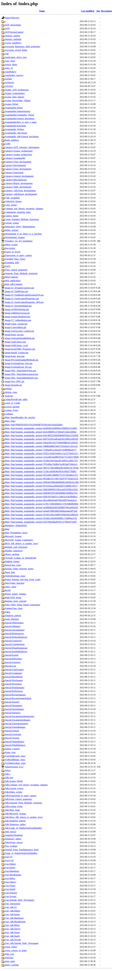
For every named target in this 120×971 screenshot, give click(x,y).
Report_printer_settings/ (15, 594)
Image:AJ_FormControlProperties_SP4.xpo (24, 302)
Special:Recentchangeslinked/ (18, 698)
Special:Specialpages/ (14, 709)
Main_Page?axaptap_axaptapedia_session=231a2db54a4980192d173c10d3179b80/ (42, 457)
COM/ (8, 144)
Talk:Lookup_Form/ (14, 806)
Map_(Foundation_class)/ (16, 532)
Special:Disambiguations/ (16, 648)
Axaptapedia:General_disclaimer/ (20, 118)
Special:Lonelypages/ (14, 669)
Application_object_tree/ (16, 57)
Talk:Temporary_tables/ (15, 824)
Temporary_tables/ (13, 839)
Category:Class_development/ (18, 162)
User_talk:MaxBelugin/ (15, 921)
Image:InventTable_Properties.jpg (20, 349)
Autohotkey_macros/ (14, 75)
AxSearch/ (9, 82)
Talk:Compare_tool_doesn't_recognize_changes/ (26, 785)
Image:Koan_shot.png (14, 356)
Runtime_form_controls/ (16, 601)
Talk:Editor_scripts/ (13, 792)
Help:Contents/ (11, 277)
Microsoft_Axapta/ (13, 536)
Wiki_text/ (9, 954)
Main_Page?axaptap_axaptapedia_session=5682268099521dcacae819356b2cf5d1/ (41, 489)
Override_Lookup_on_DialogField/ (20, 558)
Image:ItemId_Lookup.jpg (16, 352)
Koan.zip (9, 396)
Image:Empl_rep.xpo (14, 334)
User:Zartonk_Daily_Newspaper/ (19, 900)
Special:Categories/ (13, 641)
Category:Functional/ (14, 172)
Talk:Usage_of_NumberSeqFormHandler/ (23, 828)
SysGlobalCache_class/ (15, 756)
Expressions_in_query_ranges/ (18, 255)
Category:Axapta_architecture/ (18, 154)
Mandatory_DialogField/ (16, 525)
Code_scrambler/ (12, 198)
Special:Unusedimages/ (15, 727)
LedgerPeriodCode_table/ (16, 399)
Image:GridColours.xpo (15, 342)
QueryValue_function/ (14, 583)
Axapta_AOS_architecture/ (17, 90)
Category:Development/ (15, 165)
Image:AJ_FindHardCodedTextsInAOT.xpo (24, 295)
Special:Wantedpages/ (14, 741)
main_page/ (10, 961)
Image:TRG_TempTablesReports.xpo (21, 378)
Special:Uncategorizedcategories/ (19, 716)
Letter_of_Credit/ (12, 403)
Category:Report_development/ (19, 183)
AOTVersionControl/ (14, 32)
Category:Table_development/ (18, 187)
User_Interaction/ (12, 903)
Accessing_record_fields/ (16, 50)
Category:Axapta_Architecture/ (19, 151)
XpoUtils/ (9, 957)
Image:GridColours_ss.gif (16, 345)
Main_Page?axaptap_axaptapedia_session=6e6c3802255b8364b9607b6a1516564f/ (41, 435)
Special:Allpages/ (12, 626)
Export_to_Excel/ (12, 252)
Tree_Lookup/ (11, 846)
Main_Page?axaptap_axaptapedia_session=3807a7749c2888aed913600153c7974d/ (42, 468)
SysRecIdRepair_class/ (15, 759)
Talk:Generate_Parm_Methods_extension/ (23, 803)
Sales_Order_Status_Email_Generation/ (22, 605)
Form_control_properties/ (16, 270)
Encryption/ (10, 248)
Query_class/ (10, 587)
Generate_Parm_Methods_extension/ (21, 273)
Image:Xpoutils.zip (13, 385)
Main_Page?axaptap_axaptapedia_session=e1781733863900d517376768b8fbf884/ (41, 504)
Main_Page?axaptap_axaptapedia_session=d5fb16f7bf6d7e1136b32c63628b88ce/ (41, 496)
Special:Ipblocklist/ (13, 659)
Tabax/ (8, 770)
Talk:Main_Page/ (12, 810)
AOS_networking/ (13, 25)
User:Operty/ (10, 882)
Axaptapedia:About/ (14, 108)
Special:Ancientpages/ (15, 630)
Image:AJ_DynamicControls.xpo (19, 288)
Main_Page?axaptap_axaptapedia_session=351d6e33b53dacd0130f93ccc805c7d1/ (41, 460)
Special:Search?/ (12, 702)
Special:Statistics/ (13, 713)
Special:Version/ (12, 738)
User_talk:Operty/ (13, 929)
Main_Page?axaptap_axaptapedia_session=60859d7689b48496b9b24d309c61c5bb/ (42, 482)
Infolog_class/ (11, 392)
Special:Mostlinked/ (14, 677)
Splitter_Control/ (12, 749)
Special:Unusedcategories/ (16, 723)
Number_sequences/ (14, 550)
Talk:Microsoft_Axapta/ (15, 813)
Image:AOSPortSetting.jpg (17, 309)
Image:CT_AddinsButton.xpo (18, 320)
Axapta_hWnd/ (11, 104)
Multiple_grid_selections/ (16, 547)
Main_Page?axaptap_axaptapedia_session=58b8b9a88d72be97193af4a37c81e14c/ (41, 446)
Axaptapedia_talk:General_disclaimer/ (22, 136)
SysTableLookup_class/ (15, 763)
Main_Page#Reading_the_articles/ (20, 417)
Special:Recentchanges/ (15, 695)
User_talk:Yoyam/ (13, 939)
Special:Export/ (12, 655)
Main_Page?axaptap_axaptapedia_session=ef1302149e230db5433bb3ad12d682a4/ (41, 514)
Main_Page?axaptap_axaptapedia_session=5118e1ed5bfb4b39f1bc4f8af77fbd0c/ (41, 471)
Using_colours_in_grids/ (16, 950)
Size (98, 11)
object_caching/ (12, 965)
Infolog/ (8, 388)
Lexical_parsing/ (12, 406)
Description (106, 11)
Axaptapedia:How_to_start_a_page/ (21, 122)
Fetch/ (7, 266)
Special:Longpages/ (13, 673)
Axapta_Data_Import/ (14, 97)
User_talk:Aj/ (11, 907)
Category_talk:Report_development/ (21, 194)
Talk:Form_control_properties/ (18, 799)
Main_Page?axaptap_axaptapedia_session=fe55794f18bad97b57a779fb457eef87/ (41, 522)
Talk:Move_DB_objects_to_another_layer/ (24, 817)
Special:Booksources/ (14, 633)
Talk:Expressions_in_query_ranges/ (21, 795)
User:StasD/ (10, 889)
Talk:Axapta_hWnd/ (14, 781)
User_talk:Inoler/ (12, 914)
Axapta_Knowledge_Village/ (18, 100)
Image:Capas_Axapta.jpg (16, 324)
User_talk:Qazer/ (12, 932)
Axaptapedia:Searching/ (15, 126)
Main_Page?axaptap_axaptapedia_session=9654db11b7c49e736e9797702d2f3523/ (41, 478)
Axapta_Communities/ (15, 93)
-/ (5, 21)
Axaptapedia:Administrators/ (18, 111)
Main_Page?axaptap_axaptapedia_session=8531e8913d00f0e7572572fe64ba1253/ (41, 475)
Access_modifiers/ (13, 43)
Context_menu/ (12, 216)
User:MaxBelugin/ (13, 875)
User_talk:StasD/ (12, 936)
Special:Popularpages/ (14, 687)
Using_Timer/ (11, 947)
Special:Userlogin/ (13, 734)
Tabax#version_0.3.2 (14, 767)
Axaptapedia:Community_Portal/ (19, 115)
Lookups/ (9, 414)
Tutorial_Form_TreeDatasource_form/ (22, 849)
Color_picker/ (11, 205)
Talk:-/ (8, 774)
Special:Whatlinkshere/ (15, 745)
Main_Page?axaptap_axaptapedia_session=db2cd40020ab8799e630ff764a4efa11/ (41, 500)
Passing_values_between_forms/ (19, 569)
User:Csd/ (9, 860)
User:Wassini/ (11, 893)
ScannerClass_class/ (14, 608)
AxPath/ (8, 79)
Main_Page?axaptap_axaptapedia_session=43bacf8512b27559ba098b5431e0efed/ (41, 442)
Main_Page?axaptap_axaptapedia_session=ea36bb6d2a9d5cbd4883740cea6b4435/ (41, 507)
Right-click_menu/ (13, 597)
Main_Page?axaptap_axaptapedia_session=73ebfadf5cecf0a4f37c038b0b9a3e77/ (41, 450)
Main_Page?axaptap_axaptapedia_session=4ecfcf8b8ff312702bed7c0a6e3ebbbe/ (41, 432)
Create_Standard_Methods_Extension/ (22, 219)
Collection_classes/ (13, 201)
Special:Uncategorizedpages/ (18, 720)
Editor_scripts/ (11, 244)
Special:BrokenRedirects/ (16, 637)
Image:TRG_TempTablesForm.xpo (20, 370)
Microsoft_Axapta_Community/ (19, 540)
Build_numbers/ (12, 140)
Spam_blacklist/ (12, 619)
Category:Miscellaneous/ (16, 180)
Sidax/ (8, 612)
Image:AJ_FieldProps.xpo (16, 291)
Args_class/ (10, 61)
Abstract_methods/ (13, 39)
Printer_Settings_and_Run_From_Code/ (23, 579)
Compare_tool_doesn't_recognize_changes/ (24, 208)
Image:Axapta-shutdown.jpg (17, 316)
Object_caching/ (12, 554)
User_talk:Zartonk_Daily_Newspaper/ (22, 943)
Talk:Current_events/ (14, 788)
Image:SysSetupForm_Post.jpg (18, 363)
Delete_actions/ (12, 230)
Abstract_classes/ (12, 35)
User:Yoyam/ (11, 896)
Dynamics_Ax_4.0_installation (19, 241)
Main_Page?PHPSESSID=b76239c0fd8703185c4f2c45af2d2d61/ (34, 424)
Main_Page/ (10, 421)
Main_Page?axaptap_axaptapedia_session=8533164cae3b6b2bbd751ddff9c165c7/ (41, 486)
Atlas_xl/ (9, 68)
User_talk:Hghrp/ (12, 911)
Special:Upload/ (12, 731)
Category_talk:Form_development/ (20, 190)
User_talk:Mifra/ (12, 925)
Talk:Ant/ (9, 777)
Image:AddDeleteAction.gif (17, 313)
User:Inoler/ (10, 867)
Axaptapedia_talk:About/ (16, 133)
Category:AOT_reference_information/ (22, 147)
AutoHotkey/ (10, 72)
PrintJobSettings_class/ (15, 576)
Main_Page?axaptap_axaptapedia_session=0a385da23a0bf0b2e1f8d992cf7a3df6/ (41, 428)
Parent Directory (12, 17)
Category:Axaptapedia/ (15, 158)
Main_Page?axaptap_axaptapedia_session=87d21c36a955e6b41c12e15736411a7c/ (41, 453)
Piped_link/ (10, 572)
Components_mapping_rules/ (18, 212)
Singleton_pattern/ (13, 615)
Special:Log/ (10, 666)
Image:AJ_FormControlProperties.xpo (22, 298)
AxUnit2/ (9, 86)
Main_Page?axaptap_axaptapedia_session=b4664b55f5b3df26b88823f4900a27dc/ (41, 493)
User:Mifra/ (10, 878)
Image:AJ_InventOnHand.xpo (18, 306)
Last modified (87, 11)
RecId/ (8, 590)
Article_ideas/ (11, 64)
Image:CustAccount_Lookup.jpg (19, 331)
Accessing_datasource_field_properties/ (22, 46)
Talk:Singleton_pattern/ (15, 821)
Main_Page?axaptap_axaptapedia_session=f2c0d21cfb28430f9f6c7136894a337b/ (41, 518)
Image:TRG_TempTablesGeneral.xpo (21, 374)
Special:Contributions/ (15, 644)
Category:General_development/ (19, 176)
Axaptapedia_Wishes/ (14, 129)
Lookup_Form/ (11, 410)
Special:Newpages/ (13, 684)
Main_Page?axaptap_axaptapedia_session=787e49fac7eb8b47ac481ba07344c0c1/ (41, 464)
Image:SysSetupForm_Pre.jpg (18, 367)
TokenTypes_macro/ (14, 842)
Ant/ (7, 53)
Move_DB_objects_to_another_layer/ (21, 543)
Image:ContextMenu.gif (15, 327)
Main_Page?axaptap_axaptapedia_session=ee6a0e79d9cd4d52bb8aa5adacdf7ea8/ (41, 511)
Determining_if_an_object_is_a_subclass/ (23, 234)
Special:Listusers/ (13, 662)
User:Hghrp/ (10, 864)
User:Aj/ (8, 857)
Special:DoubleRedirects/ (16, 651)
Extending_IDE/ (12, 262)
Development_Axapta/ (15, 237)
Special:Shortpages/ (13, 705)
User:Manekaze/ (12, 871)
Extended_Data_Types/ (15, 259)
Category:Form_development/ (18, 169)
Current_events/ (12, 223)
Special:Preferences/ (14, 691)
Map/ (7, 529)
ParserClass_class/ (13, 565)
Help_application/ (13, 280)
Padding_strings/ (12, 561)
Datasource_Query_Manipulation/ (20, 226)
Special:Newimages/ (14, 680)
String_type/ (10, 752)
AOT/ (7, 28)
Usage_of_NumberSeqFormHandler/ (21, 853)
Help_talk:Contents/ (14, 284)
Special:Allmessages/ (14, 623)
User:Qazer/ (10, 885)
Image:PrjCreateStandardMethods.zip (21, 360)
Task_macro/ (10, 831)
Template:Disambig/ (14, 835)
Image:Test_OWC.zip (14, 381)
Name (42, 11)
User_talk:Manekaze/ (14, 918)
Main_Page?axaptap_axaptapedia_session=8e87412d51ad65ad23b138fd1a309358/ (41, 439)
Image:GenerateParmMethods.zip (20, 338)
